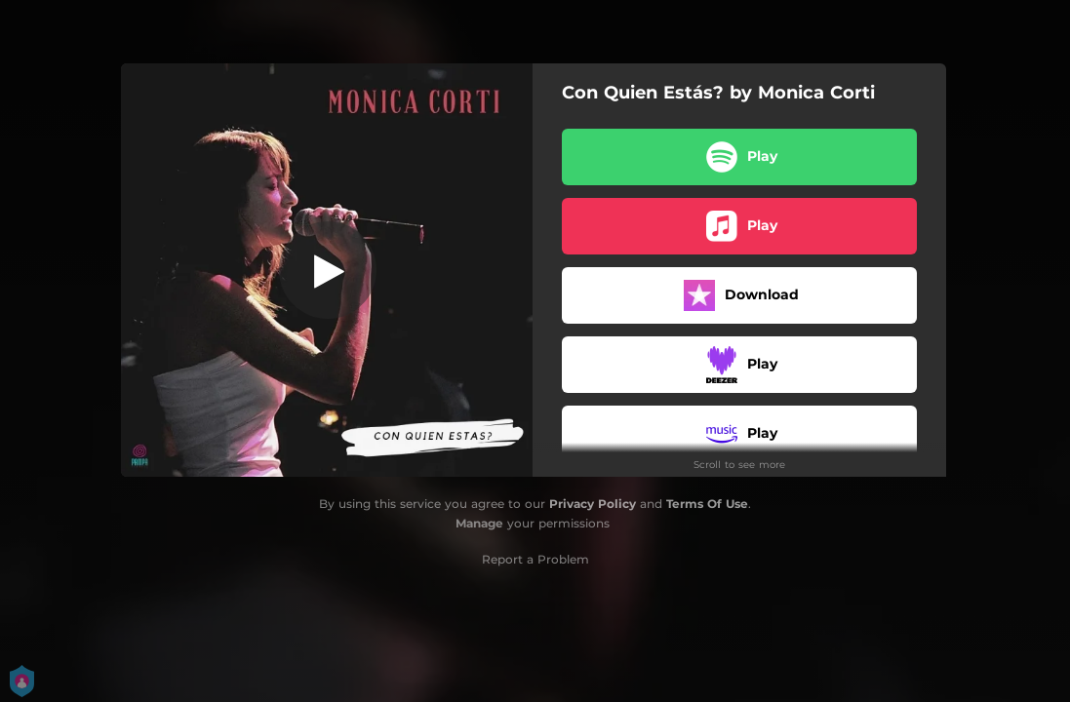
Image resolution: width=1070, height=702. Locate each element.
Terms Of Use (707, 503)
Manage (479, 523)
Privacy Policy (592, 503)
